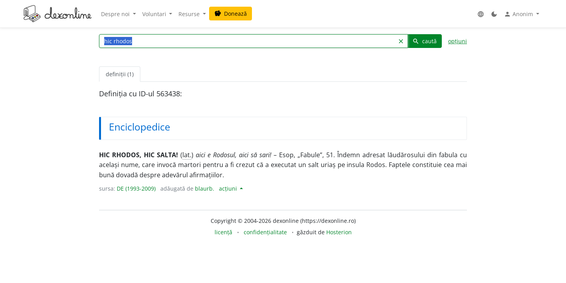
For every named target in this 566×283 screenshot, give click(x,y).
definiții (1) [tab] (120, 74)
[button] (480, 14)
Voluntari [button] (155, 14)
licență (223, 232)
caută (424, 41)
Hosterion (339, 232)
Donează (230, 13)
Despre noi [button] (116, 14)
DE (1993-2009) (136, 188)
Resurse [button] (189, 14)
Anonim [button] (519, 14)
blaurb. (204, 188)
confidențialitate (265, 232)
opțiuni (457, 41)
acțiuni (229, 188)
